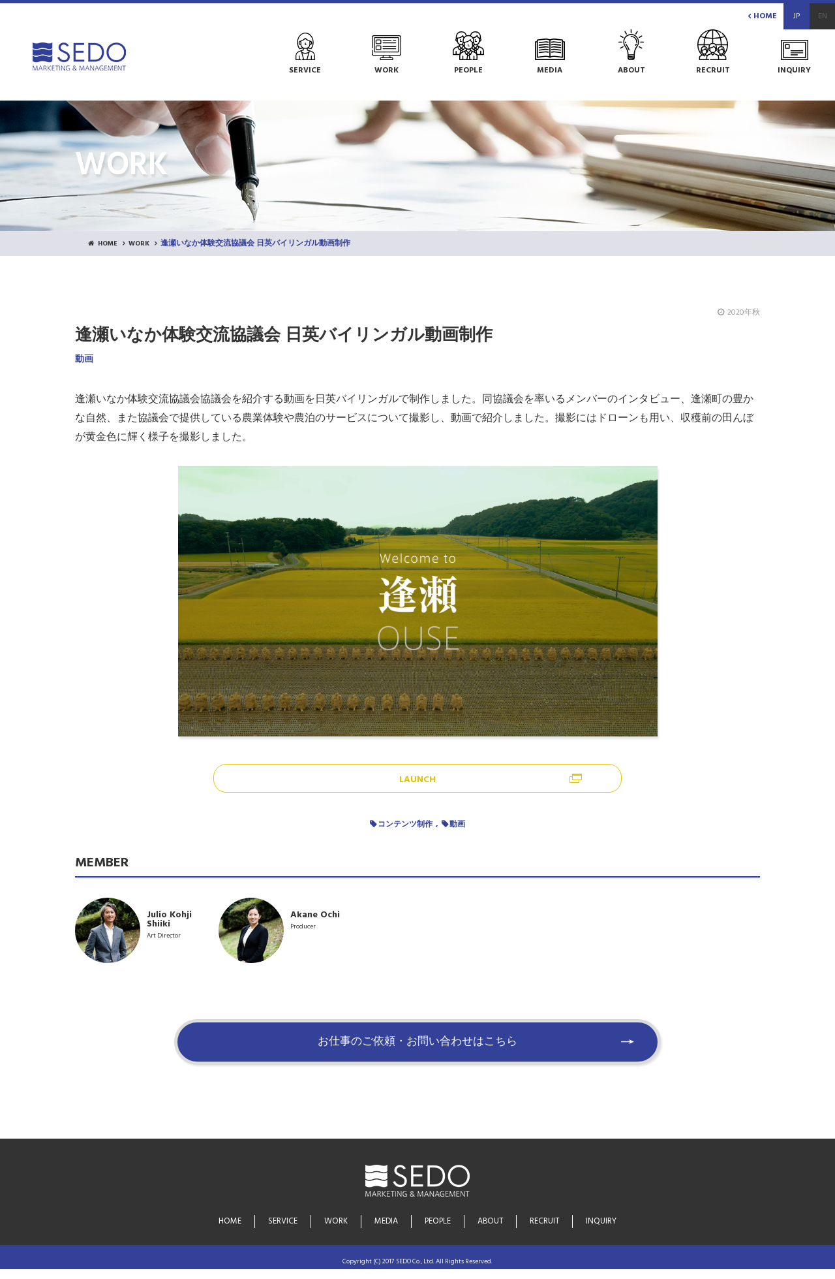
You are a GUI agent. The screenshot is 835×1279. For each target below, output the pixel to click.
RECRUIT (542, 1222)
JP (796, 16)
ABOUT (490, 1222)
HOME (762, 16)
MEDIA (387, 1222)
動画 (457, 825)
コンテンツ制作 (405, 825)
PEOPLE (438, 1222)
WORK (145, 244)
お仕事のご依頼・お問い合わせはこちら (417, 1051)
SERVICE (285, 1222)
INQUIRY (598, 1222)
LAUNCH (417, 780)
